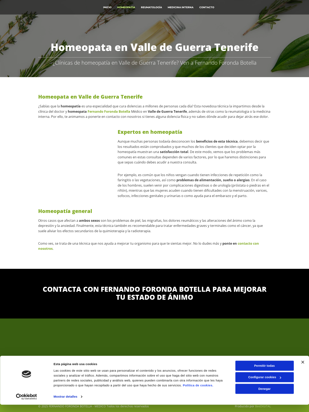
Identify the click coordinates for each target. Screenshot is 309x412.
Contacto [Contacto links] (207, 6)
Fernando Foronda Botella (109, 111)
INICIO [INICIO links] (107, 6)
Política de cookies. (198, 392)
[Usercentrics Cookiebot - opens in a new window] (26, 404)
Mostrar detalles (65, 404)
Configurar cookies (264, 384)
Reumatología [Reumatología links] (151, 6)
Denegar (264, 396)
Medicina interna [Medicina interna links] (181, 6)
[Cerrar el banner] (302, 369)
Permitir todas (264, 373)
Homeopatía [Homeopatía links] (126, 6)
